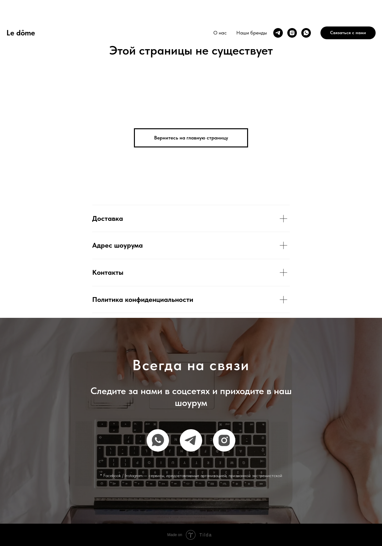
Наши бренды (251, 33)
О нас (220, 33)
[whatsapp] (306, 33)
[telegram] (278, 33)
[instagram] (292, 33)
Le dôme (20, 32)
